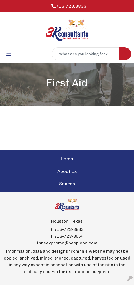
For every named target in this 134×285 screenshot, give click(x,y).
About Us (67, 171)
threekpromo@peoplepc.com (67, 243)
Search (67, 183)
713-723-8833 (69, 229)
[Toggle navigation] (9, 54)
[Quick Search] (85, 53)
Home (67, 158)
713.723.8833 (69, 6)
